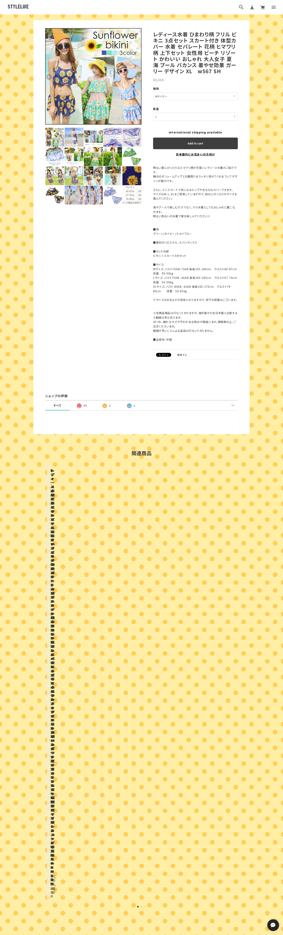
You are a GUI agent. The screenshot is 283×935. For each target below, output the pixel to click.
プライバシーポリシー (124, 903)
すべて (57, 405)
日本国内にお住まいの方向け (195, 154)
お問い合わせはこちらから (141, 780)
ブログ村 (154, 884)
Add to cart (195, 143)
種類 (156, 89)
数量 (156, 109)
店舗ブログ (95, 664)
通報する (182, 354)
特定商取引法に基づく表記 (155, 903)
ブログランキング (134, 884)
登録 (184, 850)
